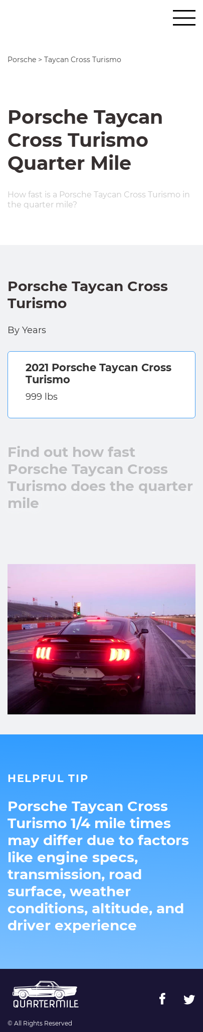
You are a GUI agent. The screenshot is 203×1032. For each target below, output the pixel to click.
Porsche (22, 59)
